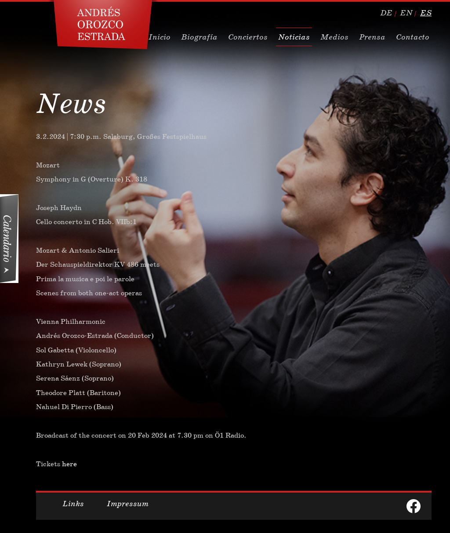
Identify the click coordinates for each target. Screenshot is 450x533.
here (69, 464)
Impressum (128, 503)
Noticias (294, 37)
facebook (413, 506)
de (386, 12)
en (406, 12)
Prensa (372, 37)
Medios (334, 37)
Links (73, 503)
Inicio (160, 37)
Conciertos (248, 37)
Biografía (199, 37)
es (426, 12)
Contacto (412, 37)
